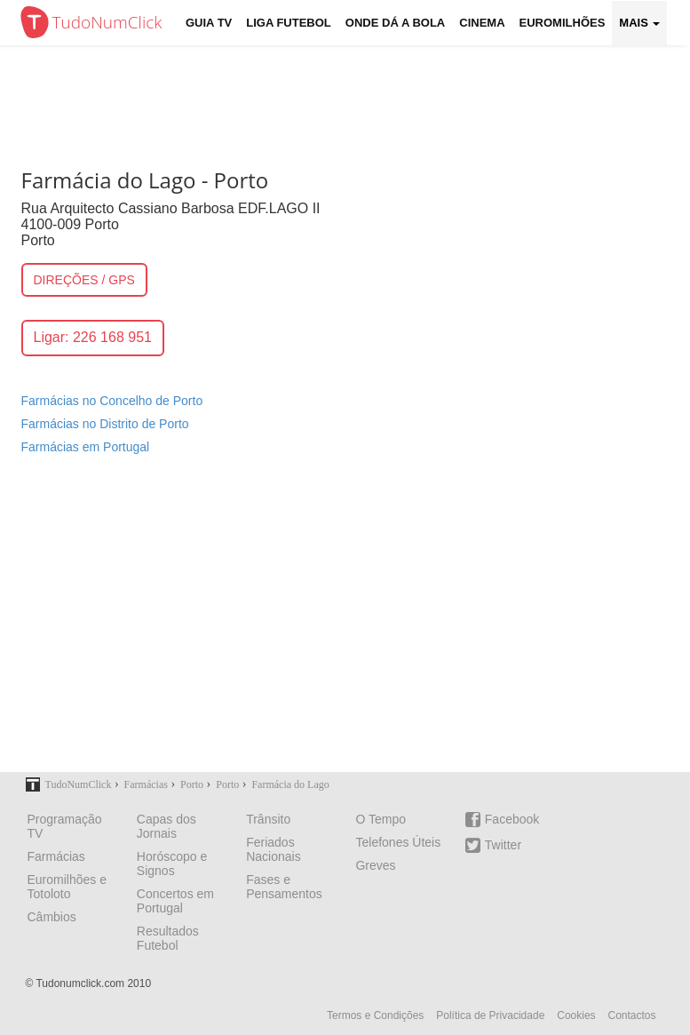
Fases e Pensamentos (284, 886)
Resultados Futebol (168, 938)
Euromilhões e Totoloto (67, 886)
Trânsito (268, 819)
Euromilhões (562, 22)
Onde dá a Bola (395, 22)
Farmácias (56, 856)
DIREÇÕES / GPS (84, 280)
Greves (375, 865)
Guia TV (209, 22)
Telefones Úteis (397, 842)
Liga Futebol (288, 22)
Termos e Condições (375, 1015)
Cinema (481, 22)
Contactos (631, 1015)
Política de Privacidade (490, 1015)
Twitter (493, 845)
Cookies (576, 1015)
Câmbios (52, 917)
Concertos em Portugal (175, 901)
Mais (639, 22)
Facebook (502, 819)
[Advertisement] (345, 624)
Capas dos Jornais (166, 826)
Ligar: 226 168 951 (93, 337)
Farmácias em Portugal (85, 447)
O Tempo (380, 819)
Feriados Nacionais (273, 849)
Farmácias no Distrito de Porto (105, 424)
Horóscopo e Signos (172, 863)
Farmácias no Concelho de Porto (112, 401)
